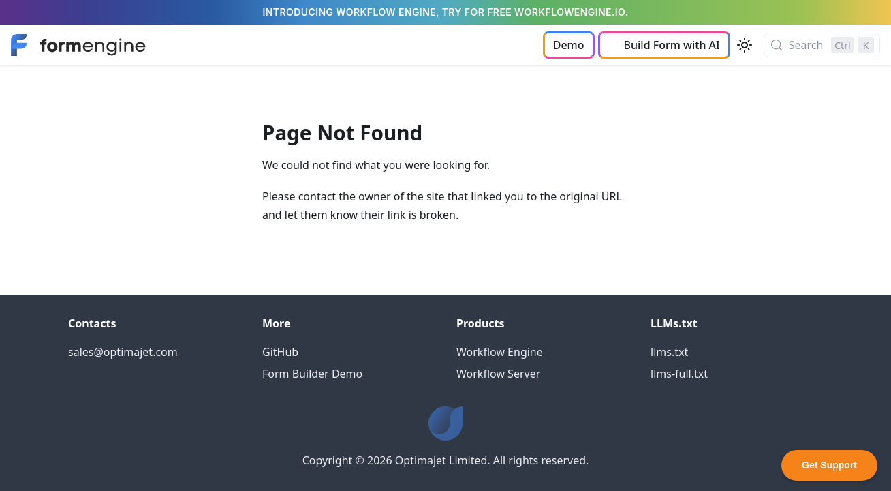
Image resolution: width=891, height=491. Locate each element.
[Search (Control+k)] (822, 45)
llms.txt (669, 351)
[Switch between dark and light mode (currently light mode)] (744, 45)
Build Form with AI (672, 45)
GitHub (280, 351)
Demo (568, 45)
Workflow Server (498, 373)
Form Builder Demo (312, 373)
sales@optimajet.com (123, 351)
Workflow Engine (499, 351)
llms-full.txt (679, 373)
